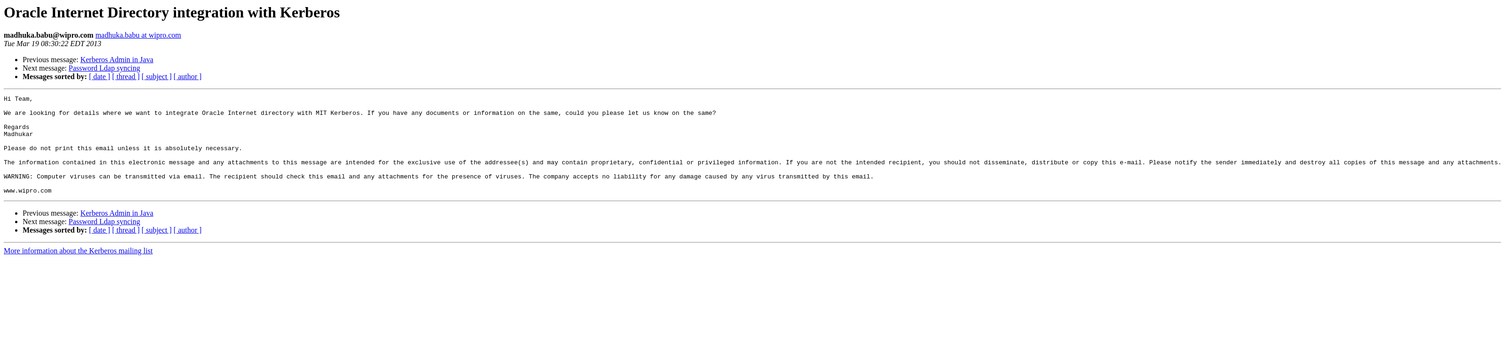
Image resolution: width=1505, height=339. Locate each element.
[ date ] (99, 77)
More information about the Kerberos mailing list (78, 270)
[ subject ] (157, 77)
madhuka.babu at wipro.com (138, 35)
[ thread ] (126, 77)
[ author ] (188, 77)
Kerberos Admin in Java (116, 60)
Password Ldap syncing (104, 68)
